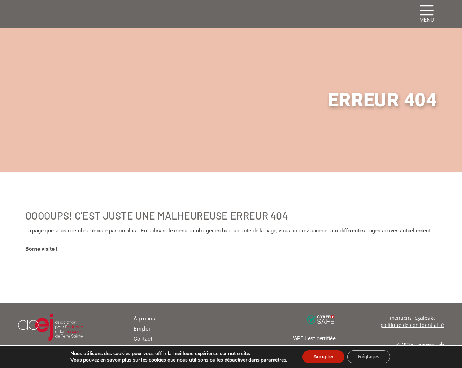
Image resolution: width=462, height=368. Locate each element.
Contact (143, 339)
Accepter (323, 356)
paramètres (273, 360)
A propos (144, 318)
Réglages (368, 356)
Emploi (142, 328)
